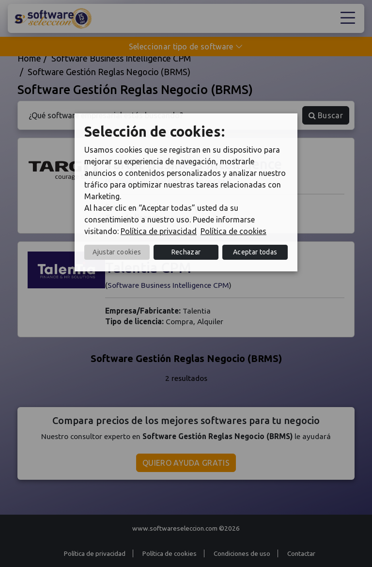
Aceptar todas (255, 252)
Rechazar (186, 252)
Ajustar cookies (117, 252)
